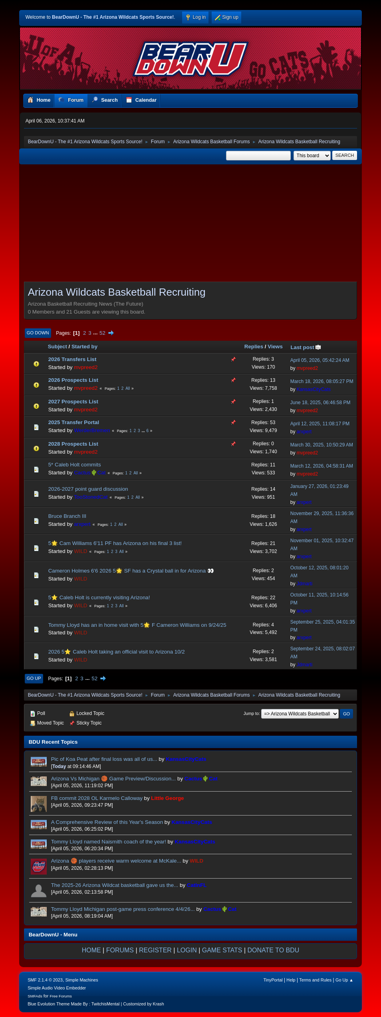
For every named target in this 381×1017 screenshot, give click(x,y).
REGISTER (155, 950)
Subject (57, 347)
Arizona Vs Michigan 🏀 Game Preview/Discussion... (113, 779)
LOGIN (187, 950)
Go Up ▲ (344, 980)
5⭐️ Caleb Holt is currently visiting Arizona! (99, 597)
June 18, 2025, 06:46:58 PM (320, 402)
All (127, 388)
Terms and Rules (315, 980)
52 (102, 333)
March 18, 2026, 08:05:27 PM (321, 381)
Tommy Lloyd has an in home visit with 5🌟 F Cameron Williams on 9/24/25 (137, 625)
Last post (305, 347)
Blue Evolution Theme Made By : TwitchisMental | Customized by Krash (96, 1003)
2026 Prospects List (73, 380)
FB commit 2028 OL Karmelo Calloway (97, 798)
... (96, 333)
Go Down (38, 332)
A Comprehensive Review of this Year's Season (107, 822)
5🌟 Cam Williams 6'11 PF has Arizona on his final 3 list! (115, 543)
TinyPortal (272, 980)
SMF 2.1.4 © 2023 (45, 980)
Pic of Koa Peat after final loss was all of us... (105, 759)
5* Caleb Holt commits (74, 465)
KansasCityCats (314, 389)
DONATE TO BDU (274, 950)
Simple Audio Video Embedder (57, 987)
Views (275, 347)
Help (290, 980)
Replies (253, 347)
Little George (167, 798)
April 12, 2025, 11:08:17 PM (320, 424)
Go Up (34, 678)
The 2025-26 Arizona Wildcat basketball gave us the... (115, 885)
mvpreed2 (85, 367)
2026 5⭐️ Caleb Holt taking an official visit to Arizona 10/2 (116, 652)
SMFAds (35, 996)
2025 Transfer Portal (73, 422)
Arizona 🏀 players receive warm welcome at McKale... (116, 861)
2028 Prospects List (73, 444)
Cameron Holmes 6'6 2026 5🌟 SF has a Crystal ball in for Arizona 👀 (131, 571)
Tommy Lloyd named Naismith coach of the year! (109, 842)
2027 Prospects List (73, 402)
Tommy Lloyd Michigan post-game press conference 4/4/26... (123, 909)
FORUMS (120, 950)
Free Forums (61, 996)
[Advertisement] (191, 225)
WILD (80, 551)
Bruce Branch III (67, 516)
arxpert (304, 431)
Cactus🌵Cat (89, 473)
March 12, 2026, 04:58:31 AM (321, 466)
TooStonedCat (90, 497)
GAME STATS (222, 950)
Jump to (251, 713)
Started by (84, 347)
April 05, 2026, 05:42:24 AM (319, 360)
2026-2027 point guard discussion (88, 489)
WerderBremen (92, 430)
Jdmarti (304, 584)
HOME (91, 950)
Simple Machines (81, 980)
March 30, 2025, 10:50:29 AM (321, 445)
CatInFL (197, 885)
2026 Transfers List (72, 359)
